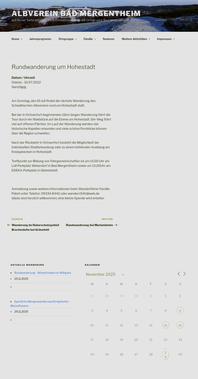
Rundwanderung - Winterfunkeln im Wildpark (42, 272)
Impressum (166, 39)
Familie (90, 39)
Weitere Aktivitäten (136, 39)
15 (165, 325)
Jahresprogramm (40, 39)
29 (165, 353)
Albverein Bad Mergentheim (76, 13)
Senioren (108, 39)
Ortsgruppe (68, 39)
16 (180, 325)
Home (17, 39)
